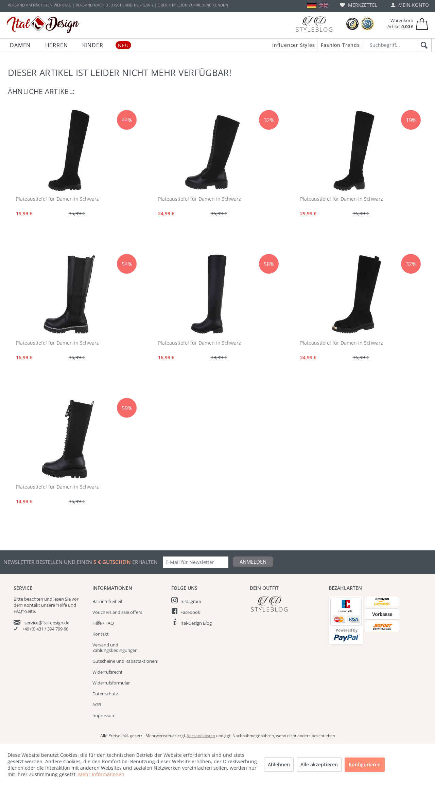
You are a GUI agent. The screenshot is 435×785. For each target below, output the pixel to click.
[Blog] (314, 24)
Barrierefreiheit (107, 601)
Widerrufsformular (111, 683)
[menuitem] (358, 5)
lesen (58, 599)
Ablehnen (279, 764)
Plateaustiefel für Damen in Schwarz (57, 199)
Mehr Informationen (101, 774)
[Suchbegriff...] (397, 45)
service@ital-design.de (46, 623)
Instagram (190, 601)
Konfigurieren (365, 764)
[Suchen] (423, 45)
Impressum (104, 715)
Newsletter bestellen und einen (48, 562)
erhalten (144, 562)
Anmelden (253, 561)
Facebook (190, 612)
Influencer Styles (293, 45)
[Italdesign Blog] (286, 604)
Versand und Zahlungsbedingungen (115, 647)
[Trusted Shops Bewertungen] (352, 24)
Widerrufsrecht (107, 672)
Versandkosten (201, 735)
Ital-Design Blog (196, 623)
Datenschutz (105, 694)
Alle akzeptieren (319, 764)
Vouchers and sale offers (117, 612)
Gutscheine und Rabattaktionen (124, 661)
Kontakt (100, 634)
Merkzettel (358, 5)
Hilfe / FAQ (103, 623)
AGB (96, 704)
